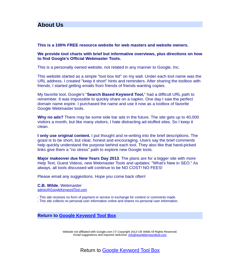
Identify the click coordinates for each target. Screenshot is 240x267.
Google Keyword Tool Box (87, 215)
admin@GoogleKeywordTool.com (62, 190)
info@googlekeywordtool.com (147, 234)
